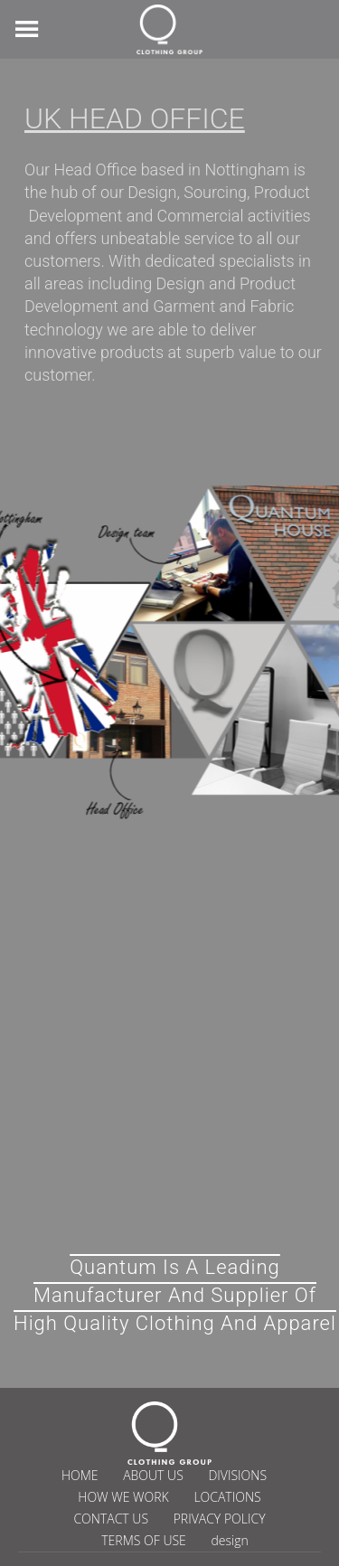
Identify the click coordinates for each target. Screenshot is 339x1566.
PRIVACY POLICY (220, 1518)
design (229, 1540)
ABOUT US (153, 1475)
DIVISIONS (237, 1475)
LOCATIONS (226, 1496)
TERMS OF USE (143, 1540)
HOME (80, 1475)
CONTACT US (110, 1518)
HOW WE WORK (123, 1496)
